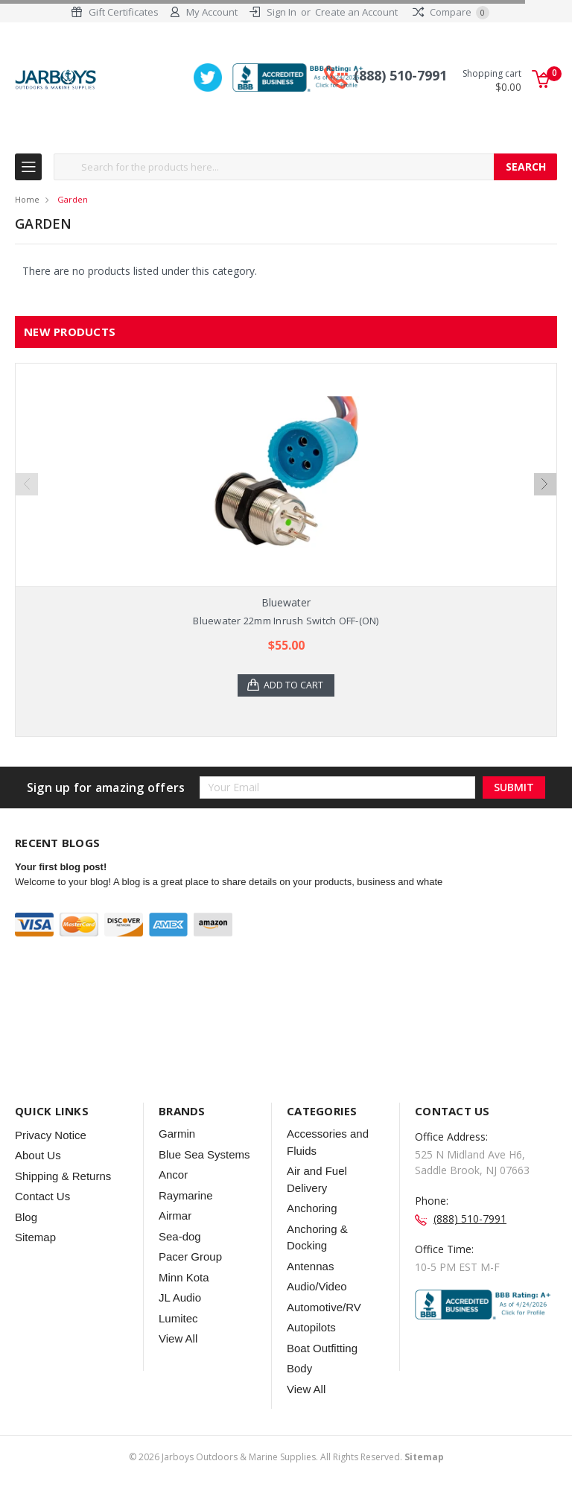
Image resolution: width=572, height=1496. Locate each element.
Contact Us (42, 1197)
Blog (26, 1217)
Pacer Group (190, 1258)
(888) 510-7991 (400, 77)
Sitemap (35, 1238)
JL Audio (180, 1299)
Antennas (310, 1267)
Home (27, 200)
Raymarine (186, 1196)
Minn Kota (184, 1278)
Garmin (177, 1135)
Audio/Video (317, 1287)
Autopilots (311, 1328)
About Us (38, 1156)
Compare (451, 12)
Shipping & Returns (63, 1176)
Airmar (175, 1217)
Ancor (173, 1176)
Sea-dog (180, 1237)
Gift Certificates (124, 12)
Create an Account (356, 12)
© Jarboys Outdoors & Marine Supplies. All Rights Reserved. (286, 1457)
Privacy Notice (50, 1135)
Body (299, 1369)
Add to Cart (295, 686)
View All (178, 1340)
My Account (212, 12)
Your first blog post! (61, 868)
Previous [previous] (27, 485)
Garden (72, 200)
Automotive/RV (324, 1308)
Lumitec (178, 1319)
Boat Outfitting (322, 1349)
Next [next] (545, 485)
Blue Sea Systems (204, 1155)
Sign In (281, 12)
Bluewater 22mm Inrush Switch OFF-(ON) (285, 621)
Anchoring (312, 1209)
